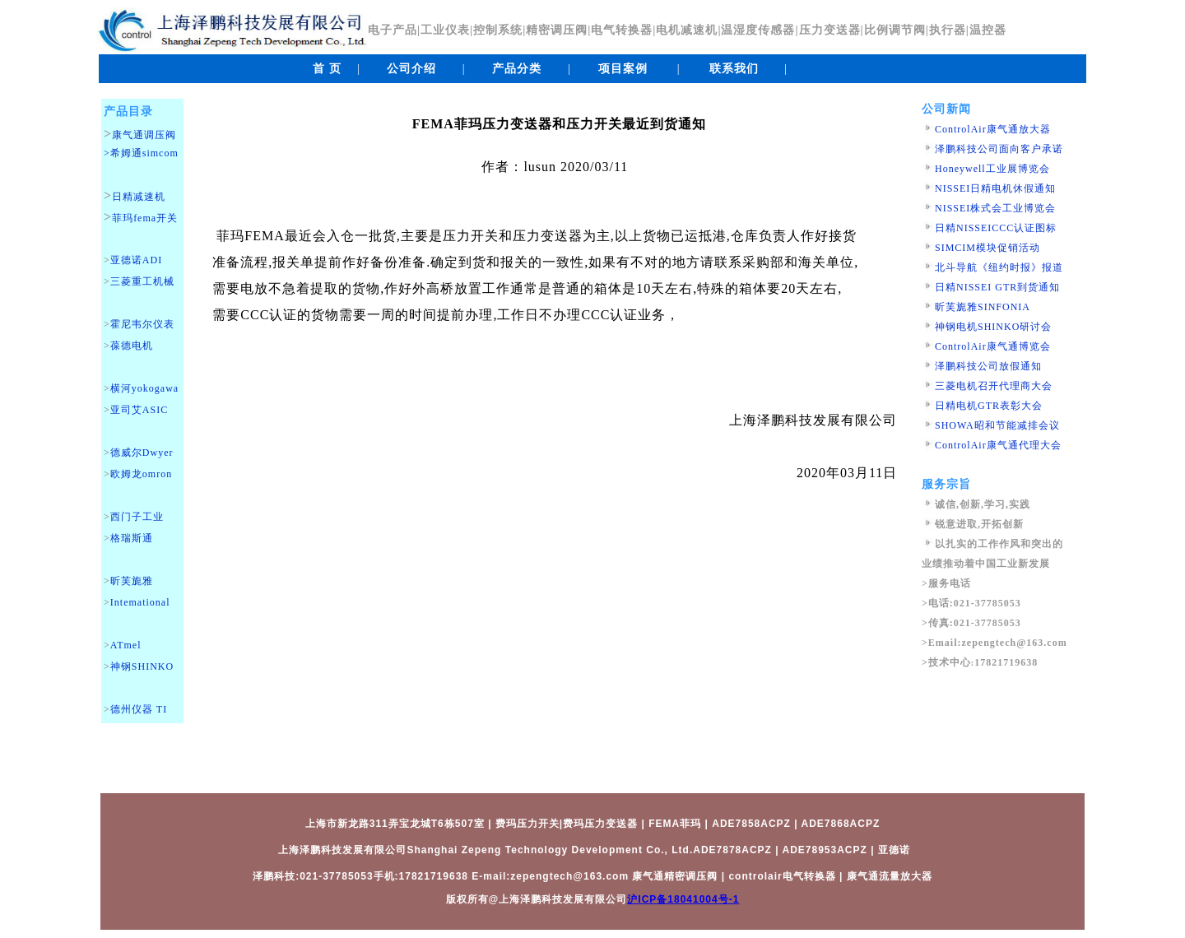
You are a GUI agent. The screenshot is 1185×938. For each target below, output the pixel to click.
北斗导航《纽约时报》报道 (999, 267)
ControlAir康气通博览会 (993, 346)
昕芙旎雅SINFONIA (982, 307)
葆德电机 (131, 345)
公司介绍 (411, 69)
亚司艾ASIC (139, 410)
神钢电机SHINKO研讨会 (993, 326)
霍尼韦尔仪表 (142, 324)
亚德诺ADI (136, 260)
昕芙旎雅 (131, 581)
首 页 (327, 69)
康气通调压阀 (144, 135)
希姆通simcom (144, 153)
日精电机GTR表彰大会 (989, 405)
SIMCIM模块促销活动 (987, 247)
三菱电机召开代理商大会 (994, 386)
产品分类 (516, 69)
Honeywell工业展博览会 (992, 168)
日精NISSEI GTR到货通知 (997, 287)
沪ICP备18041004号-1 (683, 899)
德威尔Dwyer (142, 452)
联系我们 (734, 69)
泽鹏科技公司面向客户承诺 (999, 149)
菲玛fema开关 (145, 218)
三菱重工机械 (142, 281)
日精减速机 (138, 196)
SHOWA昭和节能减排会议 (997, 425)
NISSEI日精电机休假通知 (995, 188)
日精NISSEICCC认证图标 (996, 228)
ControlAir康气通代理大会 (998, 445)
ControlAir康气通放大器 (993, 129)
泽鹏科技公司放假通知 (988, 366)
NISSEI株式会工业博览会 (995, 208)
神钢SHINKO (142, 666)
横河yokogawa (144, 388)
